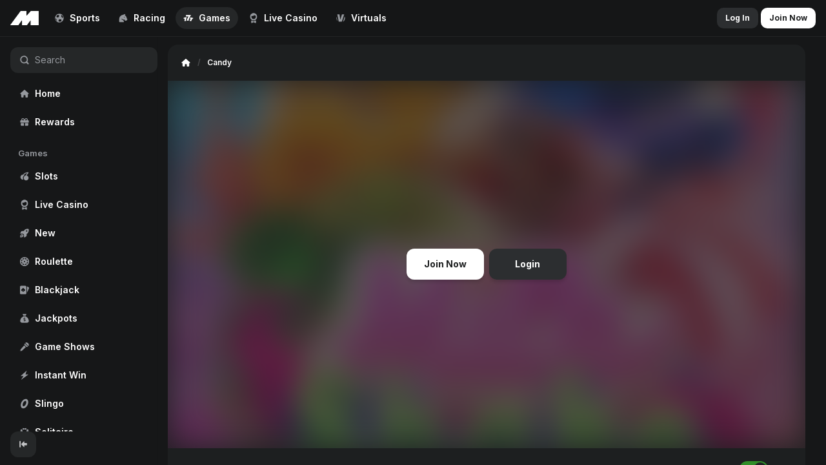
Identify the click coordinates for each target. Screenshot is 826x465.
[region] (83, 234)
